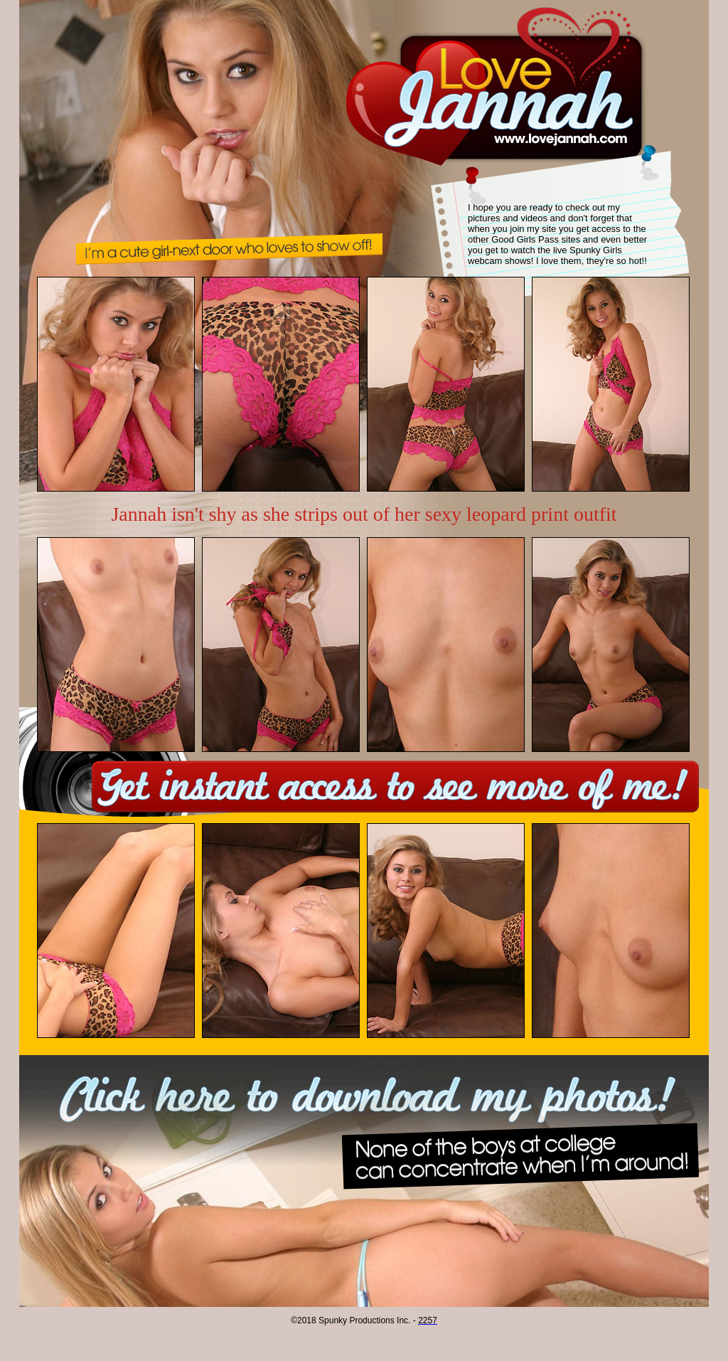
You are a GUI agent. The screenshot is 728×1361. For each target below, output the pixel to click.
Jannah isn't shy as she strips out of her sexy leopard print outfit (363, 514)
